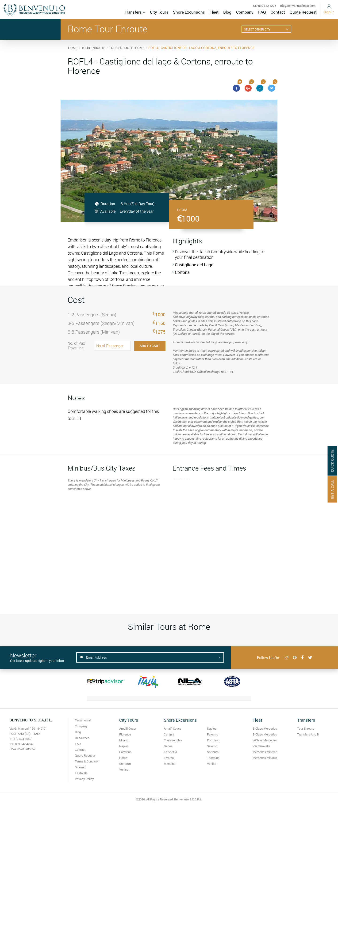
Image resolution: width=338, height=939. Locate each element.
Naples (124, 746)
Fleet (214, 12)
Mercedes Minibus (265, 758)
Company (245, 12)
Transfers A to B (308, 734)
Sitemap (80, 767)
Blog (227, 12)
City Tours (159, 12)
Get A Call (332, 489)
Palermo (212, 734)
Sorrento (125, 764)
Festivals (81, 773)
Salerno (212, 746)
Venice (123, 769)
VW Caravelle (261, 746)
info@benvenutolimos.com (297, 6)
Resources (82, 738)
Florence (125, 734)
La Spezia (170, 752)
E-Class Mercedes (265, 728)
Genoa (168, 746)
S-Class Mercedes (265, 734)
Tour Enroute (305, 728)
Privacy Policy (84, 779)
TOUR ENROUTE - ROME (126, 47)
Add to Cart (150, 345)
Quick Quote (332, 460)
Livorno (169, 758)
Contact (278, 12)
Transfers (135, 12)
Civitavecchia (173, 740)
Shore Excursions (189, 12)
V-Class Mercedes (265, 740)
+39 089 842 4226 (264, 6)
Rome (123, 758)
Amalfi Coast (127, 728)
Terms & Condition (87, 761)
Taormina (213, 758)
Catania (169, 734)
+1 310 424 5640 (20, 739)
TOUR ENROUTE (93, 47)
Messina (169, 764)
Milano (123, 740)
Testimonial (83, 720)
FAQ (262, 12)
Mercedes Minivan (265, 752)
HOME (72, 47)
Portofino (125, 752)
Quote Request (303, 12)
